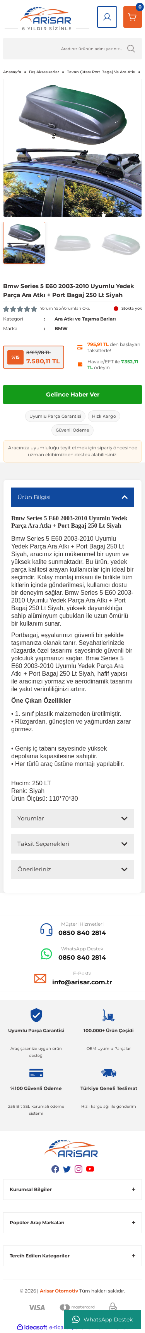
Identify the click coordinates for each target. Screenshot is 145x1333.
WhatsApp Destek (102, 1319)
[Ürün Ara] (72, 48)
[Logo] (47, 19)
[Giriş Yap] (107, 17)
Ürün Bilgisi (34, 497)
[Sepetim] (132, 17)
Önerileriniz (34, 869)
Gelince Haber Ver (72, 394)
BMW (61, 328)
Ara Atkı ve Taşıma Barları (85, 319)
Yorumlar (30, 818)
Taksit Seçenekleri (43, 843)
